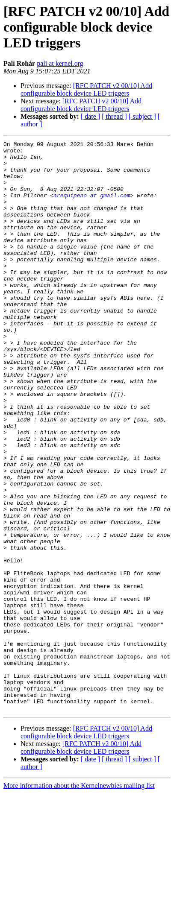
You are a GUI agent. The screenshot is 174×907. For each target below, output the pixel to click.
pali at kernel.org (60, 63)
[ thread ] (114, 116)
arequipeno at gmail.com (91, 207)
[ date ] (90, 116)
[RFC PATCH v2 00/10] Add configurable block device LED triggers (86, 89)
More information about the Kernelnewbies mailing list (79, 899)
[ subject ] (142, 116)
